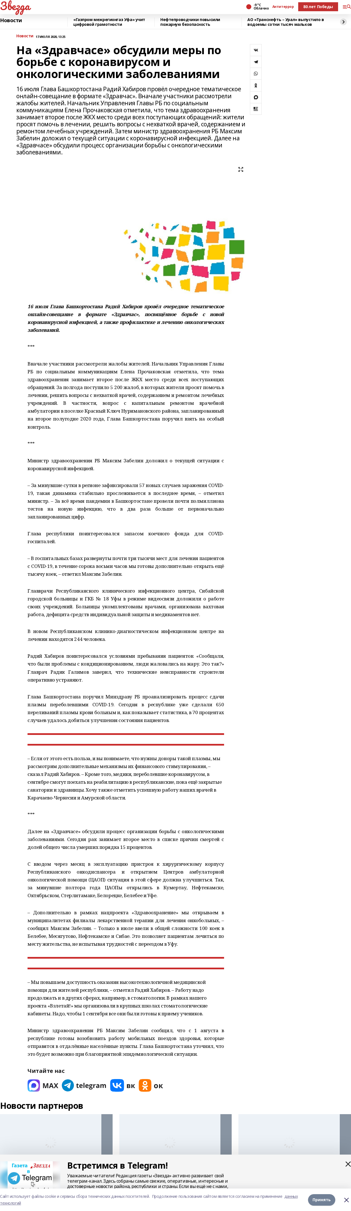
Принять (322, 1199)
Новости (11, 20)
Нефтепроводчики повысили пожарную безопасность (190, 22)
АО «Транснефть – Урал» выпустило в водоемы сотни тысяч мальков (285, 22)
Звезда (14, 5)
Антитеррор (283, 6)
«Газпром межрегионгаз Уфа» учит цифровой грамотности (109, 22)
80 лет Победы (318, 6)
